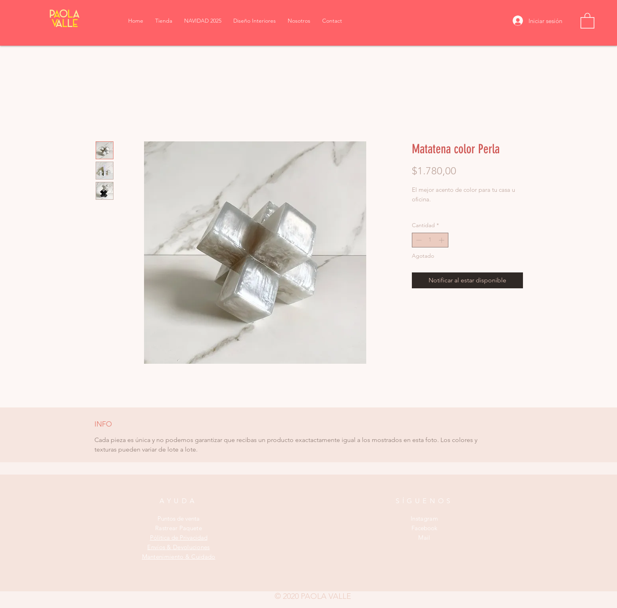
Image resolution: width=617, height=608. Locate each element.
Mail (424, 537)
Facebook (424, 528)
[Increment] (442, 240)
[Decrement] (418, 240)
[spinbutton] (430, 240)
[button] (587, 20)
